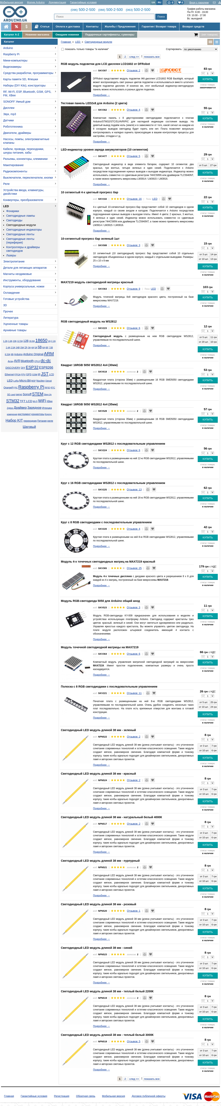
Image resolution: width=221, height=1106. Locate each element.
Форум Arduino (36, 2)
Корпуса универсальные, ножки (23, 286)
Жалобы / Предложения (120, 26)
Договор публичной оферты (149, 1096)
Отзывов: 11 (134, 693)
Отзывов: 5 (133, 156)
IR (39, 374)
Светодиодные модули (21, 225)
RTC (53, 387)
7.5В (51, 347)
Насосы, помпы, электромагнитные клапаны (26, 140)
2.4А (8, 347)
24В (18, 347)
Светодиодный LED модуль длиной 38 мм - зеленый (98, 730)
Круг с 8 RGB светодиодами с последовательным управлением (106, 522)
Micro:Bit (25, 380)
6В (46, 347)
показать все (152, 56)
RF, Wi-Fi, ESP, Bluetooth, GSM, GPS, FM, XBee (27, 93)
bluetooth (27, 361)
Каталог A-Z (11, 34)
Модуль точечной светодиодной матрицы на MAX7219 (99, 647)
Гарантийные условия (83, 2)
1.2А (5, 341)
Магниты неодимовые (17, 274)
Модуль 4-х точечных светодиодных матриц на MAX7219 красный (108, 561)
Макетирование (13, 165)
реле (50, 420)
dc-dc (46, 360)
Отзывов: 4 (133, 109)
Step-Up (48, 394)
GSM (34, 374)
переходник (30, 420)
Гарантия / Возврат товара (159, 26)
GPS (29, 374)
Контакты (92, 26)
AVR (17, 361)
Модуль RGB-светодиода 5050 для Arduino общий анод (100, 600)
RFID (47, 387)
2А (26, 347)
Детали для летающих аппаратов (25, 267)
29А (22, 347)
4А (32, 347)
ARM (49, 353)
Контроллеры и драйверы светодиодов (23, 249)
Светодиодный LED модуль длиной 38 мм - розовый (98, 904)
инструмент (24, 414)
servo (19, 394)
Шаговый (29, 427)
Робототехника (13, 126)
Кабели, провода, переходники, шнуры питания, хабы (23, 150)
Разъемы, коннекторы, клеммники (25, 158)
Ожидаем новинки (67, 34)
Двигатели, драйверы (17, 132)
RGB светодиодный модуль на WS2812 (89, 321)
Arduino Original (33, 354)
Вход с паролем (199, 2)
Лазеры (11, 255)
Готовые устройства (16, 299)
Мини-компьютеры (15, 60)
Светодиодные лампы (20, 215)
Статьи (42, 27)
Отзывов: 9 (133, 288)
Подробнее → (101, 95)
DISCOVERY (12, 367)
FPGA (17, 374)
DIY (23, 367)
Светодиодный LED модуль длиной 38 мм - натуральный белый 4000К (111, 817)
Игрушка (47, 408)
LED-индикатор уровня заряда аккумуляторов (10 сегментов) (104, 149)
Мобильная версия (11, 2)
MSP (33, 381)
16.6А (32, 341)
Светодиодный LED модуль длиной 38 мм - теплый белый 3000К (107, 1034)
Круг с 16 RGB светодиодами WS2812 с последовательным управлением (113, 483)
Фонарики (12, 211)
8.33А (7, 354)
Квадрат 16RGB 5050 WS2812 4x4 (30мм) (89, 365)
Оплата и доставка (68, 26)
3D (5, 305)
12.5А (20, 341)
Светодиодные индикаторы (24, 229)
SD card (11, 394)
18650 (41, 340)
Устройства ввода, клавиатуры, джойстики (23, 191)
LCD (51, 374)
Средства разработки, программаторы (28, 73)
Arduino (8, 48)
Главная (9, 1096)
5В (40, 347)
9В (12, 354)
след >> (134, 56)
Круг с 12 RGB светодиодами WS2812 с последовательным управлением (113, 443)
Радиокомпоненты (15, 171)
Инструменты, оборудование (22, 280)
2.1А (53, 341)
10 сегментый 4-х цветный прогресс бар (89, 192)
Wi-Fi (35, 401)
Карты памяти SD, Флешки (20, 79)
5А (36, 347)
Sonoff (27, 394)
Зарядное (34, 407)
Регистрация (61, 1096)
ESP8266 (46, 367)
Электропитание (14, 261)
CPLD (37, 361)
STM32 (12, 400)
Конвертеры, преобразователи (23, 200)
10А (14, 341)
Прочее (8, 311)
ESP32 (32, 367)
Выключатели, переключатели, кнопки (28, 177)
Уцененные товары (15, 324)
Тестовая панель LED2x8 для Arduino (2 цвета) (94, 103)
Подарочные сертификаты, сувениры (109, 34)
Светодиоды (14, 220)
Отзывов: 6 (133, 328)
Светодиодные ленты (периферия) (20, 240)
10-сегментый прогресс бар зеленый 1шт (90, 238)
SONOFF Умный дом (16, 101)
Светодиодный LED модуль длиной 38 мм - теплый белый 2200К (107, 991)
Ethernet (9, 374)
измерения (12, 414)
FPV (23, 374)
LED (6, 206)
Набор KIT (14, 420)
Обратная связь (85, 1096)
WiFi (42, 400)
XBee (49, 401)
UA (153, 2)
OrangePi (9, 387)
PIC (16, 388)
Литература (10, 317)
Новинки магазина (37, 34)
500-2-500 (83, 10)
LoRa (16, 381)
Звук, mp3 (9, 114)
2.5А (13, 347)
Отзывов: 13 (134, 489)
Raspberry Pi (11, 54)
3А (29, 347)
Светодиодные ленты (20, 234)
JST (45, 373)
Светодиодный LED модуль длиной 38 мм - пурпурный (100, 860)
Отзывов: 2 (133, 70)
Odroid (48, 381)
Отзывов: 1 (133, 910)
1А (49, 341)
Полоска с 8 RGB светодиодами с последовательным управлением (109, 686)
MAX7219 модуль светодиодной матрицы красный (97, 282)
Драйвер (20, 407)
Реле (6, 183)
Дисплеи (8, 107)
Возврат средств (193, 26)
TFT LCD (26, 401)
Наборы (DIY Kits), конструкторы (24, 85)
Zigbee (10, 408)
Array (10, 361)
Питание (42, 420)
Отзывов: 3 (133, 245)
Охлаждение (11, 292)
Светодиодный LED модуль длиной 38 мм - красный (98, 773)
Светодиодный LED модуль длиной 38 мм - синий (96, 947)
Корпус (48, 414)
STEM (37, 394)
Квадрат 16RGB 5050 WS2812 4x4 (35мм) (89, 404)
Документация (57, 2)
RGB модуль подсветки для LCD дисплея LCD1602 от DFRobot (105, 64)
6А (43, 347)
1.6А (10, 341)
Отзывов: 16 (134, 198)
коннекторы (37, 414)
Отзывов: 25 (134, 568)
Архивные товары (15, 330)
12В (26, 340)
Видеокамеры (12, 66)
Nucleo (40, 380)
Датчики (8, 120)
